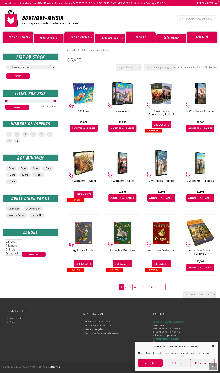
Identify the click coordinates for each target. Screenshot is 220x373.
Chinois (13, 250)
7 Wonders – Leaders (200, 180)
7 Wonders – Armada (200, 111)
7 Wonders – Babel (84, 180)
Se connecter (206, 3)
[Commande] (128, 67)
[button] (213, 346)
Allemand (13, 246)
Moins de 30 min (17, 215)
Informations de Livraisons (99, 325)
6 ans (23, 168)
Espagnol (13, 254)
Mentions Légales (94, 329)
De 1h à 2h (14, 208)
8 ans (35, 168)
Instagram (179, 321)
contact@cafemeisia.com (59, 3)
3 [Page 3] (130, 287)
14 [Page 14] (150, 287)
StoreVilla (55, 366)
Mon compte (15, 318)
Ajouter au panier (84, 128)
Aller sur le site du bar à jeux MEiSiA (25, 3)
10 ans (48, 168)
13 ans (25, 174)
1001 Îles (83, 111)
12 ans (12, 174)
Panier (12, 322)
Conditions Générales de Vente (101, 333)
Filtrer (18, 76)
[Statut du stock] (30, 67)
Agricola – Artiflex (83, 250)
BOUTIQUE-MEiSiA (43, 18)
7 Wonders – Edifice (161, 180)
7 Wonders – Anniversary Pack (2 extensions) (161, 113)
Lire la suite (161, 124)
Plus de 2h (36, 215)
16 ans (12, 181)
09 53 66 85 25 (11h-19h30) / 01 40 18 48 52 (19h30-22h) (103, 3)
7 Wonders (122, 111)
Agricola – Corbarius (161, 250)
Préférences (202, 363)
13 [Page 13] (144, 287)
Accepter (150, 363)
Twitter (169, 321)
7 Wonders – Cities (122, 180)
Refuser (176, 363)
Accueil (71, 50)
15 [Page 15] (156, 287)
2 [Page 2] (125, 287)
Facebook (158, 321)
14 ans (38, 174)
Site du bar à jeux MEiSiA (98, 321)
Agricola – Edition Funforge (200, 252)
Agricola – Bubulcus (122, 250)
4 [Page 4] (134, 287)
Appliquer (33, 254)
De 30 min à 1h (33, 208)
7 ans (11, 168)
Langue (13, 242)
